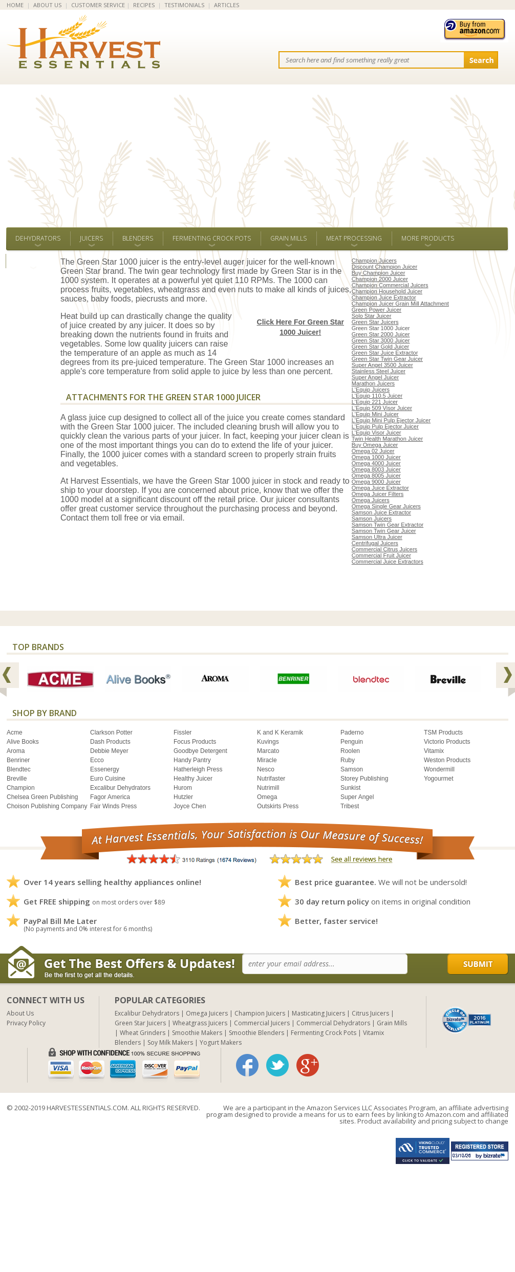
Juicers (91, 238)
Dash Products (110, 741)
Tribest (349, 806)
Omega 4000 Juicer (376, 463)
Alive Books (23, 741)
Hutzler (183, 797)
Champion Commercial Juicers (390, 285)
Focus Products (195, 741)
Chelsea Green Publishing (42, 797)
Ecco (97, 760)
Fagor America (110, 797)
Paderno (351, 732)
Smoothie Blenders (256, 1032)
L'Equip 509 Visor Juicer (382, 408)
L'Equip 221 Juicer (375, 402)
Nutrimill (268, 787)
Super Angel (357, 797)
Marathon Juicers (373, 383)
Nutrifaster (271, 778)
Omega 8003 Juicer (376, 469)
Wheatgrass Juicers (200, 1023)
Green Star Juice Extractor (385, 353)
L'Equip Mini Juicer (375, 414)
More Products (427, 238)
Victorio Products (447, 741)
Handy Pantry (192, 760)
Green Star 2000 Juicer (381, 334)
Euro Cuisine (107, 778)
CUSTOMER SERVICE (98, 5)
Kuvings (268, 741)
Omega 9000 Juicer (376, 482)
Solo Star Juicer (372, 316)
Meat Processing (354, 238)
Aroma (16, 750)
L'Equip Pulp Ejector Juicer (385, 426)
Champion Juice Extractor (384, 297)
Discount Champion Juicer (384, 267)
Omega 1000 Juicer (376, 457)
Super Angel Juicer (375, 377)
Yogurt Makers (221, 1042)
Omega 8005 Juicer (376, 475)
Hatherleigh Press (198, 769)
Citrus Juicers (370, 1013)
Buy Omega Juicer (375, 445)
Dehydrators (37, 238)
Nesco (265, 769)
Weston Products (447, 760)
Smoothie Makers (197, 1032)
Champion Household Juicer (387, 291)
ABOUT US (47, 5)
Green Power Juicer (376, 310)
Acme (15, 732)
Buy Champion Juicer (378, 273)
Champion (21, 787)
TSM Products (443, 732)
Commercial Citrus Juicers (384, 549)
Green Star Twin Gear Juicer (387, 359)
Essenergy (104, 769)
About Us (20, 1013)
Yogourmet (439, 778)
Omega (267, 797)
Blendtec (19, 769)
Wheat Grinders (142, 1032)
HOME (15, 5)
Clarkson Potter (111, 732)
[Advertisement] (257, 150)
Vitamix (434, 750)
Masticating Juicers (318, 1013)
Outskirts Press (277, 806)
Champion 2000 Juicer (380, 279)
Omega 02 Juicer (373, 451)
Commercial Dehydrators (333, 1023)
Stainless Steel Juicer (378, 371)
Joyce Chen (190, 806)
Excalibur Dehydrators (120, 787)
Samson (351, 769)
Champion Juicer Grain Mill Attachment (400, 303)
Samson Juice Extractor (381, 512)
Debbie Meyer (109, 750)
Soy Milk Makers (170, 1042)
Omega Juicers (371, 500)
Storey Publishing (364, 778)
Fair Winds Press (113, 806)
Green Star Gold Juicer (381, 346)
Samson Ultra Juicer (377, 537)
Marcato (268, 750)
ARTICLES (226, 5)
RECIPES (144, 5)
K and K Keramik (280, 732)
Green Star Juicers (375, 322)
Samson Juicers (372, 518)
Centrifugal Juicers (375, 543)
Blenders (137, 238)
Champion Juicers (374, 260)
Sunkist (350, 787)
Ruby (347, 760)
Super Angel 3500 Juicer (382, 365)
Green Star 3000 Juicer (381, 340)
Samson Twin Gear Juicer (384, 531)
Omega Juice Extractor (380, 488)
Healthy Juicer (193, 778)
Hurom (183, 787)
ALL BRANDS (33, 260)
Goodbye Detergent (200, 750)
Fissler (182, 732)
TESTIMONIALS (184, 5)
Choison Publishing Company (47, 806)
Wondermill (439, 769)
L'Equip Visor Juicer (376, 432)
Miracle (267, 760)
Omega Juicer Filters (377, 494)
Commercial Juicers (262, 1023)
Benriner (18, 760)
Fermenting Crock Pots (212, 238)
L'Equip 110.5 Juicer (377, 396)
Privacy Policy (26, 1023)
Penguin (351, 741)
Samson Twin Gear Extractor (387, 525)
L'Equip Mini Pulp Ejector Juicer (391, 420)
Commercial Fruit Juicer (381, 555)
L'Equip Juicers (371, 389)
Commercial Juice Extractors (387, 561)
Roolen (350, 750)
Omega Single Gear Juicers (386, 506)
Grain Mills (288, 238)
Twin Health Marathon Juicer (387, 439)
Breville (17, 778)
